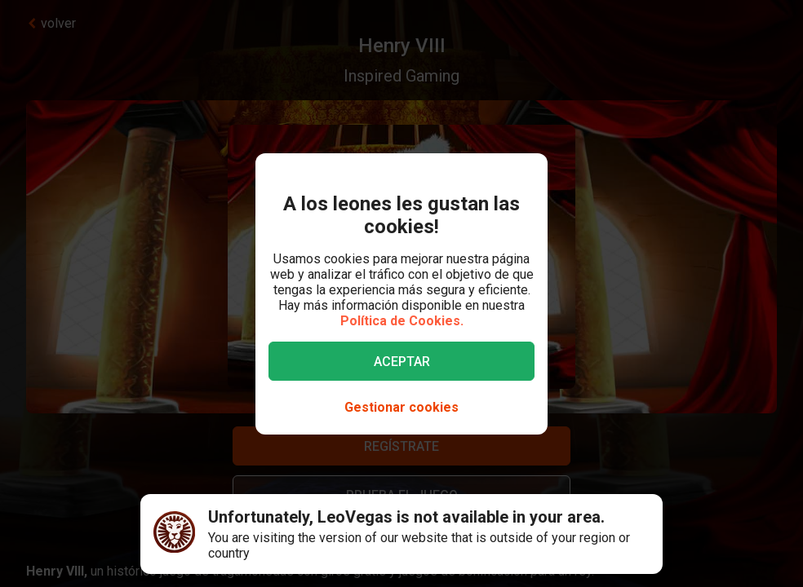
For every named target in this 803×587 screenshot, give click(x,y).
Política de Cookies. (402, 321)
